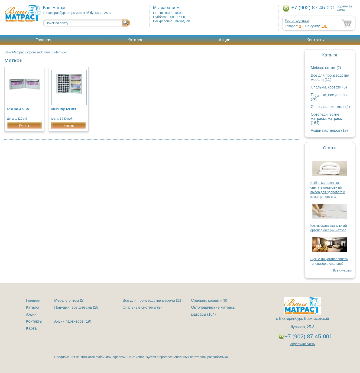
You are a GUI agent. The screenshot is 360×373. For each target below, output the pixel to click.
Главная (44, 40)
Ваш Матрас (14, 52)
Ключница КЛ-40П (63, 109)
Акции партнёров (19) (329, 130)
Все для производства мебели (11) (330, 77)
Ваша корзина (297, 21)
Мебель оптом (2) (326, 68)
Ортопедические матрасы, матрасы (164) (327, 118)
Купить (24, 125)
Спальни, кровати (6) (329, 87)
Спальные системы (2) (330, 107)
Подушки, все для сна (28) (77, 307)
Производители (39, 52)
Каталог (135, 40)
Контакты (316, 40)
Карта (31, 328)
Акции (224, 40)
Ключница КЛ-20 (18, 109)
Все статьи (342, 270)
